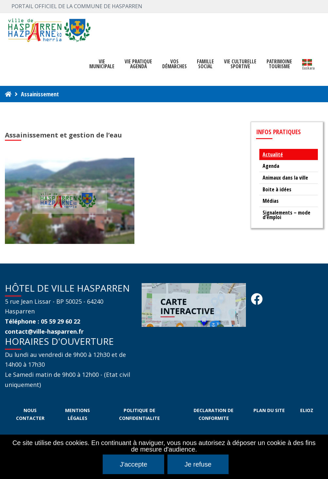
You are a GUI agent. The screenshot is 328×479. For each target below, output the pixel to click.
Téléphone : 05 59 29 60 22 (42, 321)
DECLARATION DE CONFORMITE (213, 414)
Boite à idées (277, 189)
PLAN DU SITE (269, 410)
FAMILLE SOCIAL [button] (205, 64)
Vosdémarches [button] (174, 64)
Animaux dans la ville (285, 177)
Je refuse (197, 464)
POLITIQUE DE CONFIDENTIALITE (139, 414)
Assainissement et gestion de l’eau (63, 135)
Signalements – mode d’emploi (286, 215)
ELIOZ (306, 410)
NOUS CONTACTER (30, 414)
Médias (271, 200)
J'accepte (133, 464)
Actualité (273, 154)
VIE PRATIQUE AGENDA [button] (138, 64)
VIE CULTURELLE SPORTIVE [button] (240, 64)
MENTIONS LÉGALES (77, 414)
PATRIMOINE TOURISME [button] (279, 64)
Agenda (271, 165)
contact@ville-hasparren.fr (44, 331)
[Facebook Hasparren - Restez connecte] (257, 301)
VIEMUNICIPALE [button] (101, 64)
